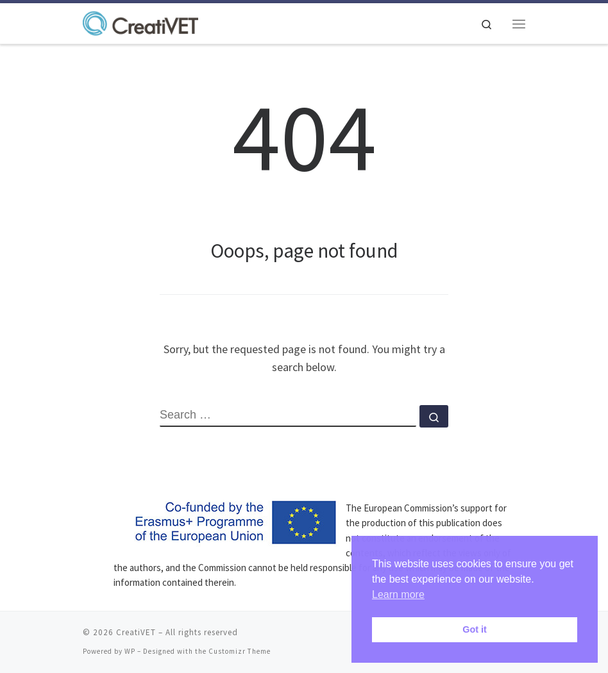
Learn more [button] (398, 594)
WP (129, 651)
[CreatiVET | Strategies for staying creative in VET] (140, 22)
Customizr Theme (239, 651)
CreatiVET (136, 632)
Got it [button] (474, 629)
